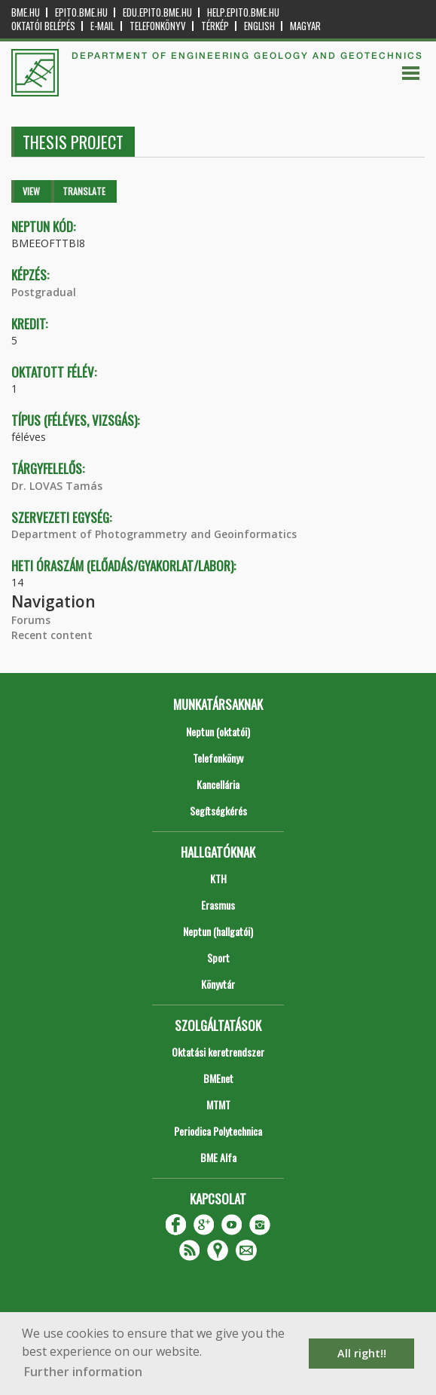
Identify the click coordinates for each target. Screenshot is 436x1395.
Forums (30, 620)
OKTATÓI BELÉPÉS (43, 26)
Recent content (52, 635)
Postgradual (43, 292)
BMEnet (218, 1078)
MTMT (218, 1104)
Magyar (305, 26)
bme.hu (25, 12)
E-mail (102, 26)
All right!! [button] (361, 1353)
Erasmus (218, 905)
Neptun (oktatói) (218, 731)
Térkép (215, 26)
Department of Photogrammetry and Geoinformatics (154, 534)
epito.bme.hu (81, 12)
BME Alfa (218, 1157)
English (259, 26)
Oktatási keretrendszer (218, 1052)
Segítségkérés (218, 810)
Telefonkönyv (158, 26)
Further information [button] (83, 1371)
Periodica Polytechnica (218, 1131)
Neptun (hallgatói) (218, 931)
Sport (218, 957)
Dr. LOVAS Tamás (56, 486)
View (31, 191)
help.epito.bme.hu (243, 12)
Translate (84, 191)
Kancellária (218, 784)
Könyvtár (218, 984)
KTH (218, 878)
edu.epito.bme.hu (157, 12)
